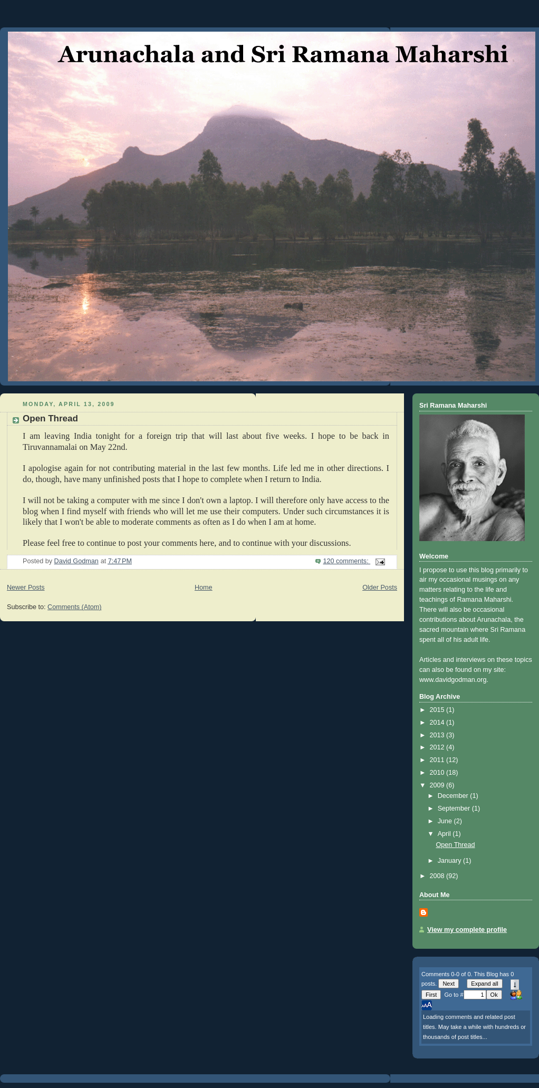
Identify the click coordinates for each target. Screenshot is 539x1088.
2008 (438, 876)
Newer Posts (25, 587)
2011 (438, 760)
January (450, 860)
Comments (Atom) (74, 607)
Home (204, 587)
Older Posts (379, 587)
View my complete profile (467, 929)
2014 (438, 722)
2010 (438, 772)
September (455, 808)
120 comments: (346, 561)
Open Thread (50, 418)
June (446, 821)
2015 (438, 710)
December (454, 796)
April (445, 833)
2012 (438, 747)
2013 (438, 735)
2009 (438, 785)
